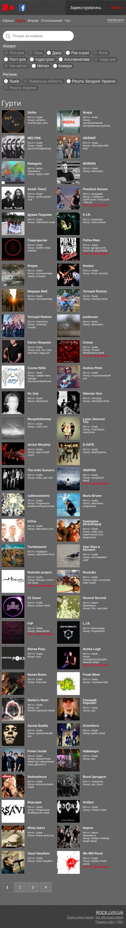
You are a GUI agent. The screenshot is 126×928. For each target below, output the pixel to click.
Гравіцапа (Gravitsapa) (92, 522)
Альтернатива (77, 59)
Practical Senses (95, 189)
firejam (33, 265)
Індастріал (44, 59)
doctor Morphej (39, 444)
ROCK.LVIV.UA (109, 912)
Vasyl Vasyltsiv (39, 853)
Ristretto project (40, 572)
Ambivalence (37, 776)
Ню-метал (18, 66)
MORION (89, 163)
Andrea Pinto (92, 368)
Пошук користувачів (80, 917)
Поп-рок (16, 53)
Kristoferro (91, 725)
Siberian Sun (92, 393)
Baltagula (35, 163)
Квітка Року (36, 649)
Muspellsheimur (39, 419)
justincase (90, 317)
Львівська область (45, 81)
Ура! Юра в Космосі (91, 548)
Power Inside (37, 751)
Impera (88, 827)
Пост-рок (17, 59)
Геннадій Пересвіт (89, 701)
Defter (32, 112)
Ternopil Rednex (95, 291)
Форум (33, 20)
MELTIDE (34, 138)
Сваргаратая (37, 240)
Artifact (88, 802)
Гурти (20, 20)
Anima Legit (92, 649)
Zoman (88, 342)
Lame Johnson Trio (94, 420)
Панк (38, 53)
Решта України (22, 87)
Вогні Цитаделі (94, 776)
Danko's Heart (38, 700)
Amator (88, 265)
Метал (43, 66)
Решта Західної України (93, 81)
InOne (32, 521)
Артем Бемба (38, 725)
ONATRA (89, 470)
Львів (14, 81)
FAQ (120, 921)
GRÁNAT (89, 138)
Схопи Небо (37, 368)
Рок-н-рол (80, 53)
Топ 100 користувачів (109, 917)
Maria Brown (92, 495)
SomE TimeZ (37, 189)
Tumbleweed (37, 546)
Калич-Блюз (37, 674)
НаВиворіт (91, 751)
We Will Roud (93, 853)
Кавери (65, 66)
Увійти (116, 7)
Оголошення (51, 20)
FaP (30, 623)
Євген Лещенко (39, 342)
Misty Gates (36, 827)
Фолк (103, 53)
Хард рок (107, 59)
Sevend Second (94, 598)
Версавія (34, 802)
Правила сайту (105, 921)
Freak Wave (91, 674)
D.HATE (88, 444)
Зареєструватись (85, 7)
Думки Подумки (40, 214)
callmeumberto (39, 495)
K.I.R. (87, 214)
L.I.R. (87, 623)
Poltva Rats (91, 240)
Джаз (57, 53)
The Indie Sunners (41, 470)
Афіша (8, 20)
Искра (87, 112)
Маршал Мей (37, 291)
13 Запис (34, 598)
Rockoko (89, 572)
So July (33, 393)
